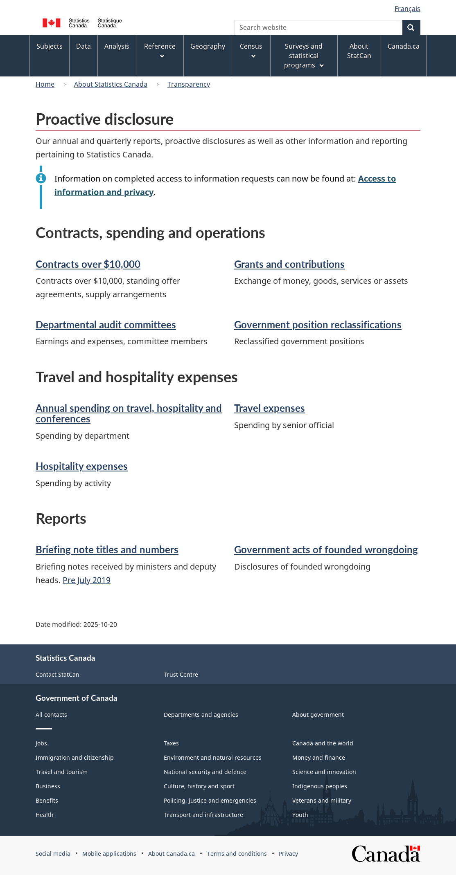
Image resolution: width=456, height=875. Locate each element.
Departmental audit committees (106, 324)
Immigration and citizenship (75, 757)
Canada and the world (322, 743)
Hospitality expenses (82, 466)
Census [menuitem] (251, 51)
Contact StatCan (57, 674)
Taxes (171, 743)
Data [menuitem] (83, 46)
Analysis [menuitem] (116, 46)
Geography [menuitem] (207, 46)
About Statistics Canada (110, 84)
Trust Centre (181, 674)
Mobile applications (109, 853)
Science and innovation (324, 772)
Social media (53, 853)
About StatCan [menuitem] (359, 51)
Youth (300, 815)
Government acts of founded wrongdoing (326, 549)
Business (48, 786)
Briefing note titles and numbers (107, 549)
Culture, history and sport (199, 786)
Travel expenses (269, 408)
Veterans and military (321, 800)
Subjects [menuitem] (49, 46)
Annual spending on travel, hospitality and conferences (129, 413)
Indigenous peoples (319, 786)
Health (45, 815)
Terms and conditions (237, 853)
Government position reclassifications (318, 324)
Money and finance (318, 757)
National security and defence (205, 772)
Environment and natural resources (213, 757)
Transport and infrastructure (203, 815)
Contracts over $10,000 (88, 264)
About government (318, 714)
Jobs (41, 743)
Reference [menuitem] (160, 51)
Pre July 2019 (87, 580)
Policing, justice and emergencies (210, 800)
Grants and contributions (289, 264)
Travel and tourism (62, 772)
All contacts (51, 714)
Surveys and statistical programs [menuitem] (304, 56)
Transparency (188, 84)
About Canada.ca (171, 853)
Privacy (288, 853)
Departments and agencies (201, 714)
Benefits (47, 800)
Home (45, 84)
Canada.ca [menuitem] (404, 46)
